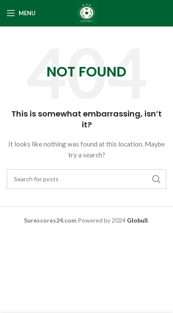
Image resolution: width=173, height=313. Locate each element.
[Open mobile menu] (21, 13)
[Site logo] (86, 12)
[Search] (86, 179)
